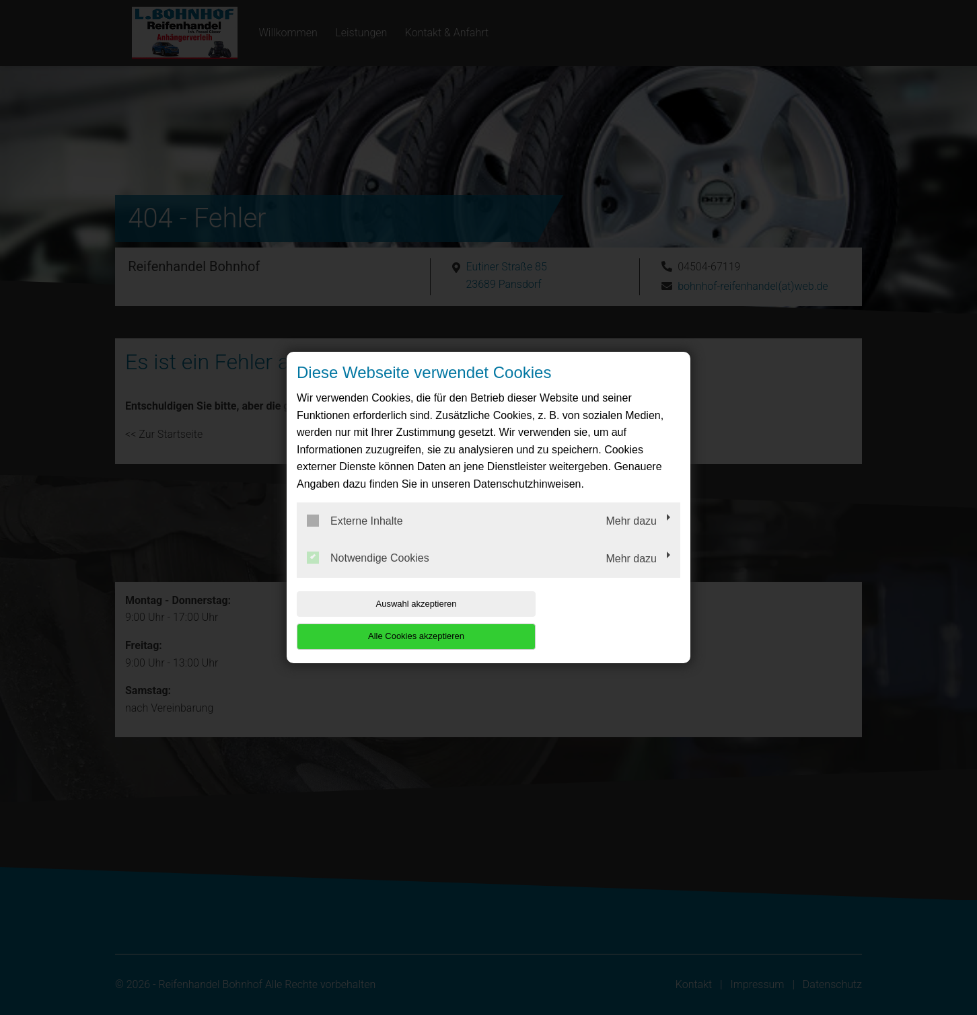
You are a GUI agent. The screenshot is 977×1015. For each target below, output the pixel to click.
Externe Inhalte (355, 537)
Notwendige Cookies (368, 574)
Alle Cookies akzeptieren (594, 620)
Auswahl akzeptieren (382, 620)
